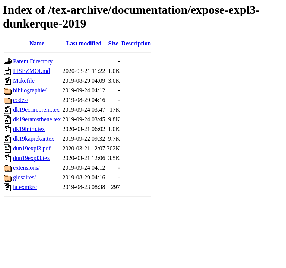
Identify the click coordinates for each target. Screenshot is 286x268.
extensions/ (26, 168)
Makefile (24, 80)
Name (36, 43)
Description (136, 43)
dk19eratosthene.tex (37, 119)
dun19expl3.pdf (32, 148)
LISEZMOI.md (31, 71)
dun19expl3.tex (31, 158)
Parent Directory (33, 61)
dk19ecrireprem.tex (36, 109)
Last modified (84, 43)
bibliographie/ (30, 90)
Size (113, 43)
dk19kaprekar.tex (33, 138)
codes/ (20, 100)
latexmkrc (25, 187)
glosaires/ (24, 177)
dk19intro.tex (29, 129)
